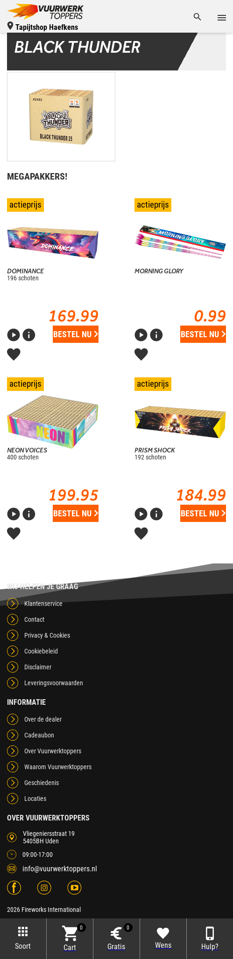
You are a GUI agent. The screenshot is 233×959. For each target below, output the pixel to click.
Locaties (35, 798)
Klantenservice (43, 603)
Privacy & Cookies (47, 635)
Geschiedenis (41, 782)
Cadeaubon (39, 735)
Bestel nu (75, 334)
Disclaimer (37, 667)
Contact (34, 619)
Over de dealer (43, 719)
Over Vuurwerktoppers (52, 751)
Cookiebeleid (41, 651)
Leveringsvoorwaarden (53, 683)
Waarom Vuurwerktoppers (58, 767)
